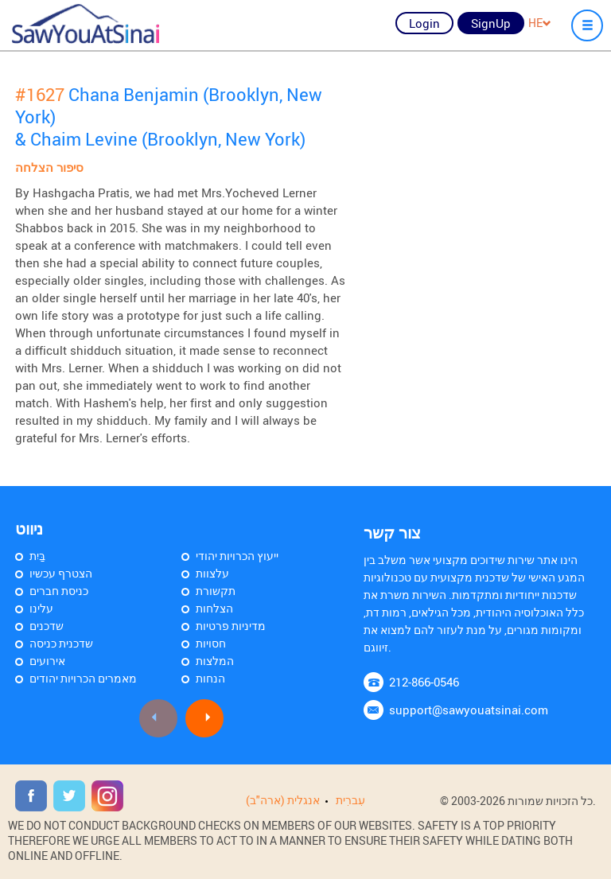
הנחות (210, 678)
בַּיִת (37, 555)
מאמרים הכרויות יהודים (83, 678)
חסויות (211, 643)
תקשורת (215, 590)
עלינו (41, 608)
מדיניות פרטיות (231, 625)
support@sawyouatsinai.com (468, 710)
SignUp (491, 23)
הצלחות (214, 608)
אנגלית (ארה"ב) (283, 799)
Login (424, 23)
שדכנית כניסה (61, 643)
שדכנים (46, 625)
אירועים (47, 660)
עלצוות (212, 573)
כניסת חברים (58, 590)
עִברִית (350, 799)
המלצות (215, 660)
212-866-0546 (424, 682)
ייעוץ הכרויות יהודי (237, 555)
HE (539, 22)
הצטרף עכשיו (60, 573)
